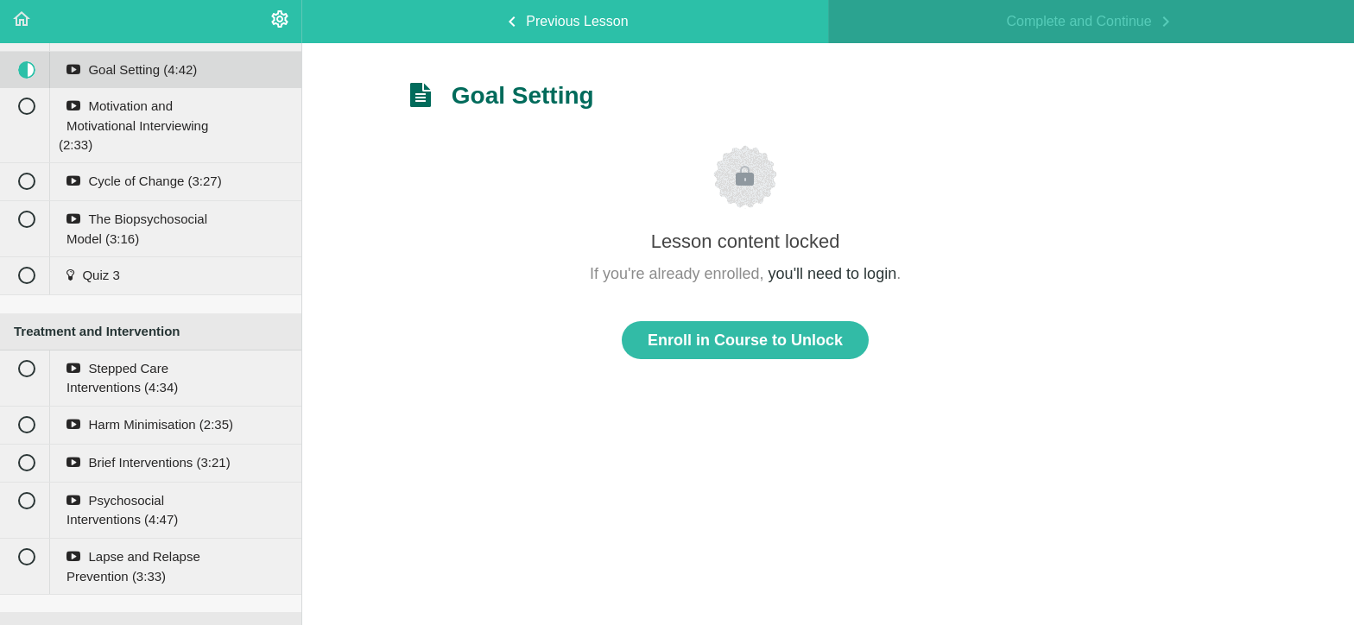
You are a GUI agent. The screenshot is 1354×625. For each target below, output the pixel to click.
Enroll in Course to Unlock (745, 340)
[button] (21, 21)
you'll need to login (833, 273)
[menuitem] (279, 21)
